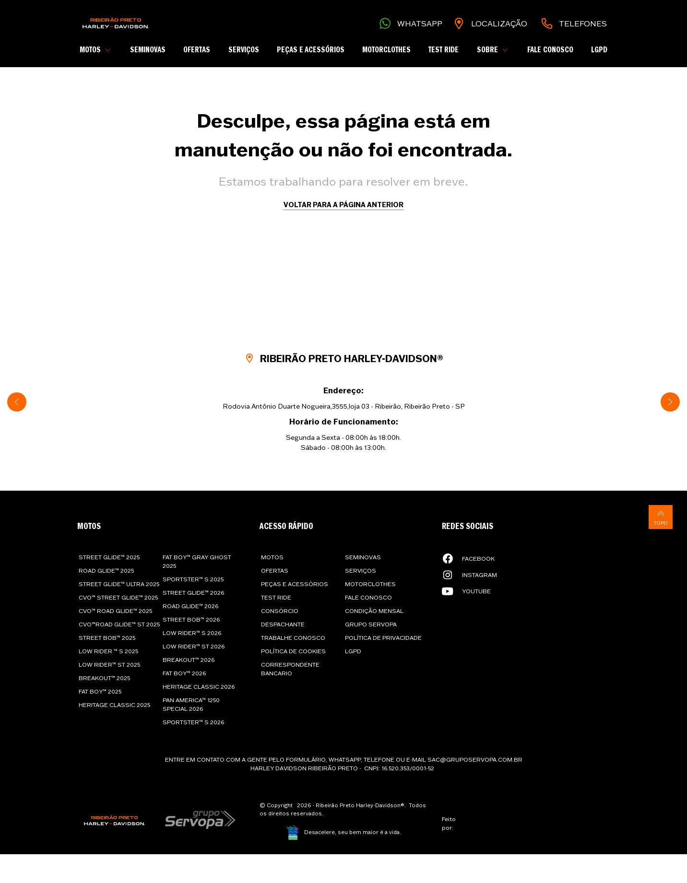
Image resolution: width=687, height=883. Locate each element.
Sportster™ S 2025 (193, 579)
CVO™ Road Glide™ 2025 (115, 610)
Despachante (283, 624)
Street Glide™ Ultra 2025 (119, 584)
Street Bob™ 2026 (191, 619)
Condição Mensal (374, 610)
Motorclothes (386, 50)
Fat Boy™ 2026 (184, 673)
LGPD (599, 50)
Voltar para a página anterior (343, 204)
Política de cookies (293, 651)
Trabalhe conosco (293, 637)
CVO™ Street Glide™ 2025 (118, 597)
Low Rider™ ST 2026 (194, 646)
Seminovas (148, 50)
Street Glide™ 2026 (193, 592)
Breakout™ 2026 (188, 659)
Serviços (243, 50)
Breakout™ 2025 (104, 678)
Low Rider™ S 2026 (192, 632)
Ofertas (196, 50)
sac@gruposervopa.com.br (474, 759)
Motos (272, 557)
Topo (660, 517)
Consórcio (279, 610)
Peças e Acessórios (310, 50)
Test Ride (443, 50)
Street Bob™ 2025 (107, 637)
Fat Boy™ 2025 (100, 691)
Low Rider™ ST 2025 (109, 664)
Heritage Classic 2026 (199, 686)
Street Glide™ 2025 (109, 557)
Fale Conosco (550, 50)
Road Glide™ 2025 (106, 570)
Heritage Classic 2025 (114, 704)
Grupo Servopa (371, 624)
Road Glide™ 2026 (190, 606)
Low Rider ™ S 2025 (108, 651)
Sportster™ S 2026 (193, 722)
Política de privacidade (383, 637)
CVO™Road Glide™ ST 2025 (119, 624)
